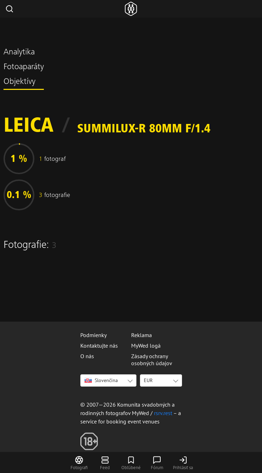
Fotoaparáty (24, 67)
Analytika (19, 52)
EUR (148, 380)
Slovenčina (101, 380)
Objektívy (19, 82)
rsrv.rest (163, 412)
